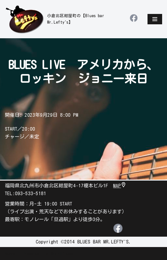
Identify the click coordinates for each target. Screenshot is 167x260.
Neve (10, 253)
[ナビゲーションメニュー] (155, 19)
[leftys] (62, 19)
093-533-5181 (30, 193)
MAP (119, 185)
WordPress (62, 253)
